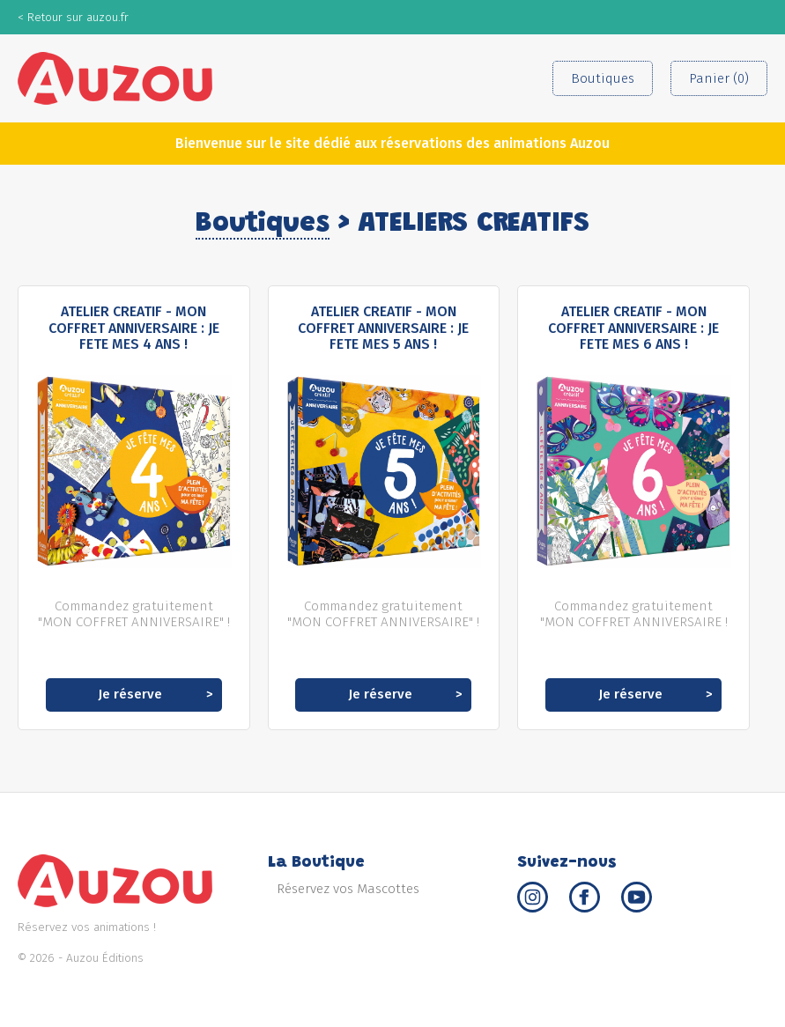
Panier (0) (719, 78)
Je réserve (130, 694)
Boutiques (602, 78)
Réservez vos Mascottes (348, 889)
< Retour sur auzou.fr (73, 17)
